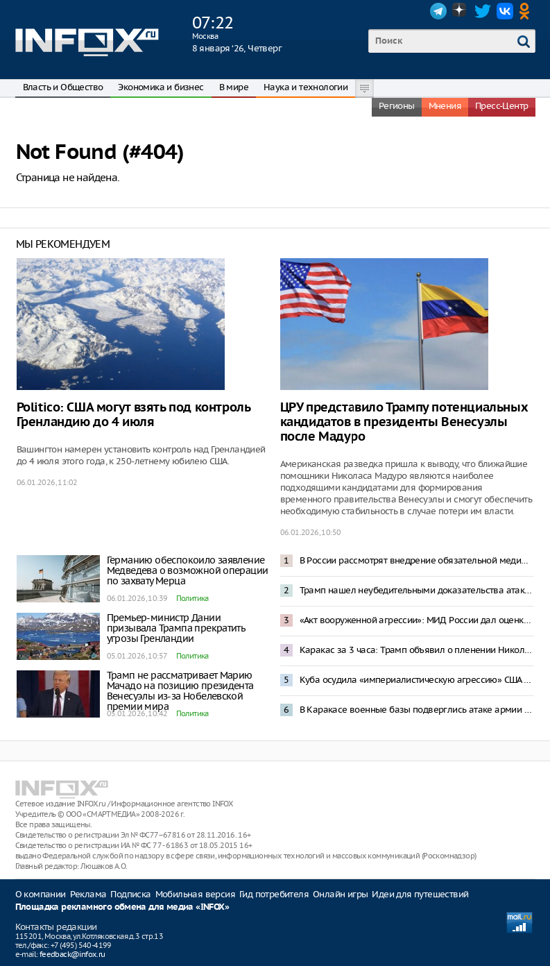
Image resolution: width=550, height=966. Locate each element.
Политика (192, 598)
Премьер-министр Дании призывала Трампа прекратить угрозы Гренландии (176, 628)
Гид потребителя (274, 894)
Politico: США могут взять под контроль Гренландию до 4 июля (133, 415)
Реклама (88, 894)
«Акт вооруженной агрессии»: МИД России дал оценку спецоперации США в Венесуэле (417, 620)
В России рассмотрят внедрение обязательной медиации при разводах (417, 560)
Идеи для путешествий (420, 894)
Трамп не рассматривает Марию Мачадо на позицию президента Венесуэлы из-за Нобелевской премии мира (180, 691)
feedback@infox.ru (72, 954)
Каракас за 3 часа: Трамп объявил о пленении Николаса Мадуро (417, 650)
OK (527, 11)
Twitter (482, 11)
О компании (40, 894)
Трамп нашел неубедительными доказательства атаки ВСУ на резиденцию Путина (417, 590)
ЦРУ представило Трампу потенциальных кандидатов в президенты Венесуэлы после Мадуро (404, 422)
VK (505, 11)
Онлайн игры (340, 894)
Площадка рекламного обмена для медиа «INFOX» (122, 907)
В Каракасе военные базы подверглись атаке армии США (417, 709)
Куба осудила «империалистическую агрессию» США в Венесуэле (417, 680)
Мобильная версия (195, 894)
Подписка (130, 894)
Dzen (460, 11)
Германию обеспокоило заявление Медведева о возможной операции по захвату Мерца (187, 570)
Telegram (438, 11)
